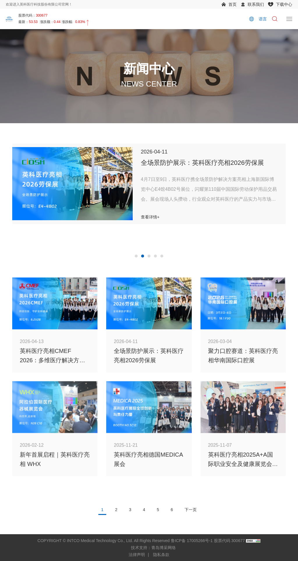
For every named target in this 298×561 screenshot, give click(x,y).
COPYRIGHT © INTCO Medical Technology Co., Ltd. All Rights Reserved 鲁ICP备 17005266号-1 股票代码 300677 (141, 540)
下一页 (191, 517)
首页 (232, 4)
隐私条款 (161, 554)
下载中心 (284, 4)
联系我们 (256, 4)
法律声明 (137, 554)
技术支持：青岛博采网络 (153, 547)
